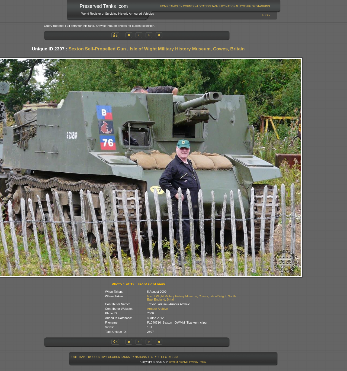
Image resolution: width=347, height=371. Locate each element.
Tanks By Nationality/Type (231, 6)
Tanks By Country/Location (190, 6)
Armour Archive (157, 308)
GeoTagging (261, 6)
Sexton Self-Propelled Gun (97, 48)
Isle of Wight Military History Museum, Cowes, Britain (187, 48)
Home (164, 6)
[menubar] (215, 6)
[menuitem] (164, 6)
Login (266, 15)
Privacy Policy (197, 361)
